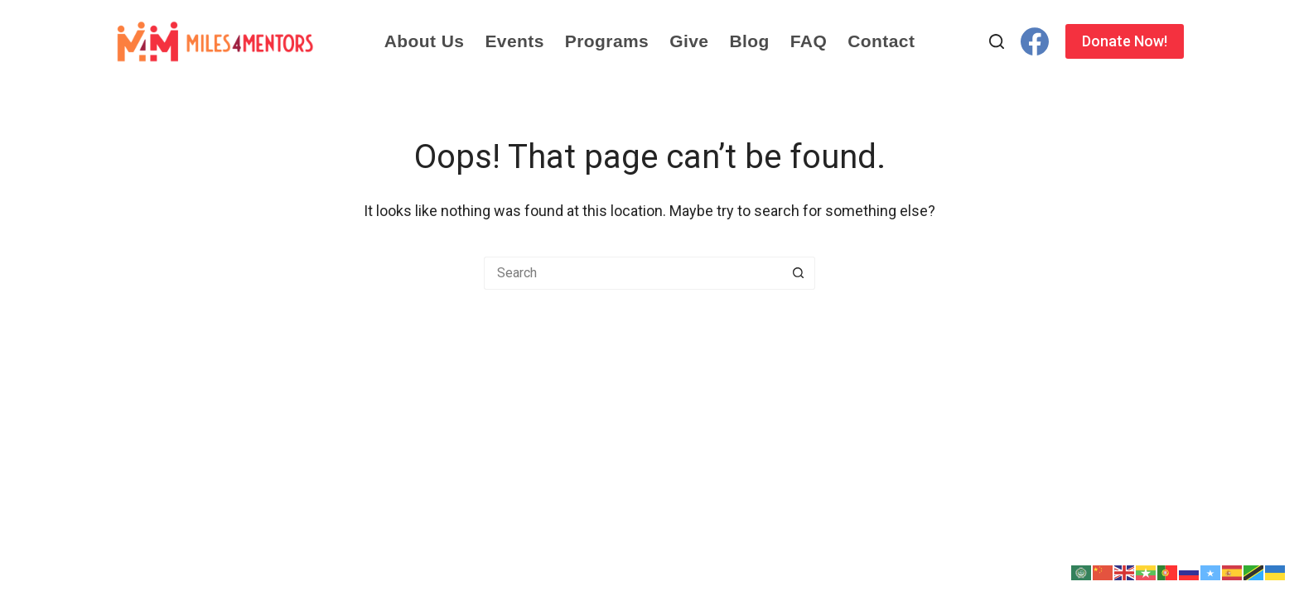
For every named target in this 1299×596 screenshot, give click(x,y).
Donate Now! (1124, 41)
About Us (424, 40)
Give (688, 40)
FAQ (808, 40)
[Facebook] (1035, 41)
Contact (881, 40)
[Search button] (798, 273)
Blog (749, 40)
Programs (607, 40)
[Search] (996, 41)
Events (514, 40)
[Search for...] (633, 273)
